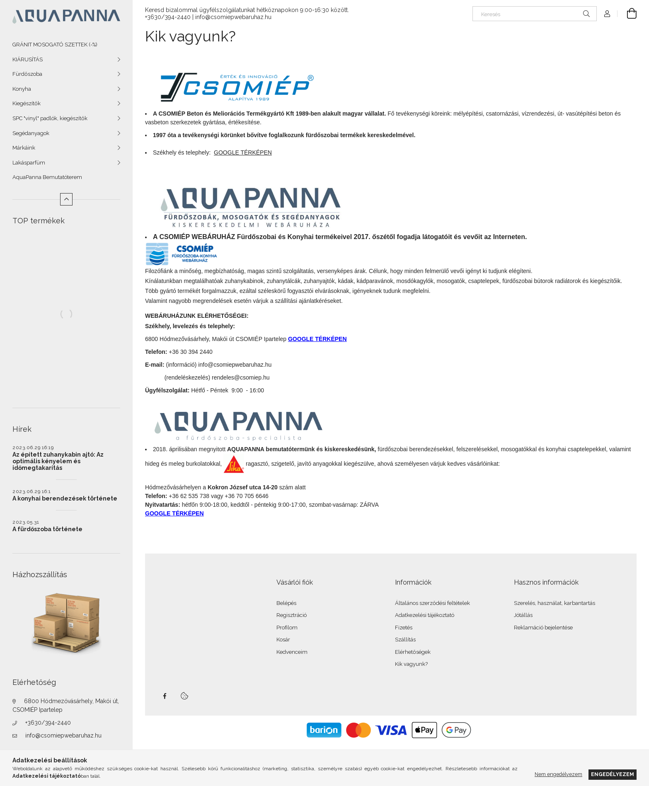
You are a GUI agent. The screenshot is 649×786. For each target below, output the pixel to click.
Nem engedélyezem (558, 774)
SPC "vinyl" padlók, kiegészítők (49, 118)
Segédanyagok (30, 133)
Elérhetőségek (413, 652)
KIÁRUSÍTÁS (27, 59)
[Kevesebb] (66, 199)
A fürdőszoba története (47, 529)
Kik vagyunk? (411, 664)
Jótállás (523, 615)
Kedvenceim (292, 652)
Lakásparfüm (28, 163)
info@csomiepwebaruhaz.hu (63, 735)
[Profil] (607, 13)
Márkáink (23, 148)
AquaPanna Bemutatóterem (47, 177)
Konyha (21, 89)
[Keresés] (534, 13)
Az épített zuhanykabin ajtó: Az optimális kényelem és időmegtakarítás (58, 461)
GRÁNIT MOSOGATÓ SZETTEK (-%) (54, 44)
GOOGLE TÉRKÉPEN (317, 339)
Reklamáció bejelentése (543, 627)
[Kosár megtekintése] (627, 13)
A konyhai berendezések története (64, 498)
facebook (164, 696)
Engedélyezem (612, 774)
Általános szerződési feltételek (432, 603)
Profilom (287, 627)
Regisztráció (291, 615)
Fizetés (403, 627)
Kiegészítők (26, 103)
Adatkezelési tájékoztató (424, 615)
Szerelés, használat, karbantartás (554, 603)
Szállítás (405, 639)
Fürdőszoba (27, 74)
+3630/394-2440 (48, 722)
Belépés (286, 603)
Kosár (283, 639)
